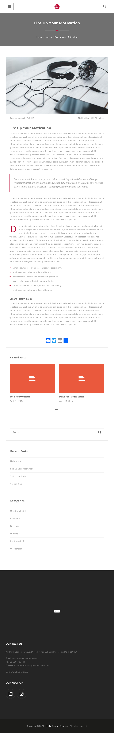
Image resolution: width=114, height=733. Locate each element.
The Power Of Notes (20, 396)
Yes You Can (16, 484)
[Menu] (10, 6)
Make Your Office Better (71, 396)
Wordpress (16, 548)
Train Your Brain (18, 476)
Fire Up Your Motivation (21, 468)
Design (14, 526)
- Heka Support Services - (57, 726)
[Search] (57, 432)
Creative (15, 518)
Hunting (85, 118)
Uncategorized (18, 511)
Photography (17, 541)
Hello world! (16, 461)
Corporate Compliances (17, 672)
